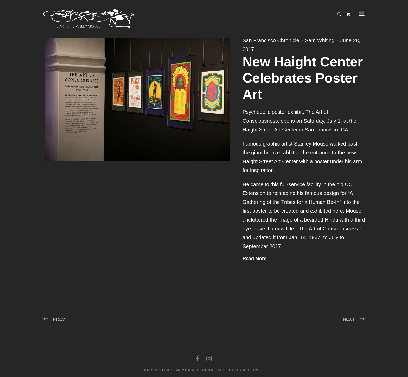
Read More (254, 258)
